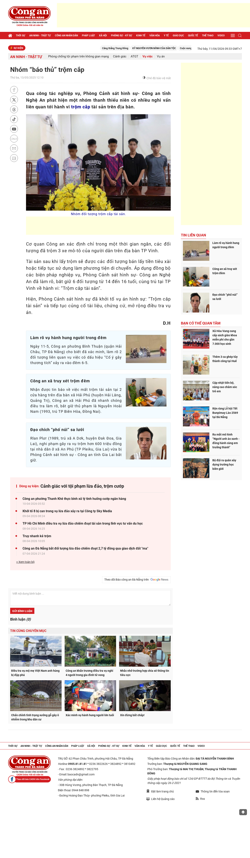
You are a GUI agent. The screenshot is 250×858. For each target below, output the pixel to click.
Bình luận (20, 619)
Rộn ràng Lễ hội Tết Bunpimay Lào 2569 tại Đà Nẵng (225, 413)
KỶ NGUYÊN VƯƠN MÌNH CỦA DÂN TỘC (166, 48)
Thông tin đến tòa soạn (213, 791)
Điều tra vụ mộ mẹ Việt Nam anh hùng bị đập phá (35, 673)
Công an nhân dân (66, 35)
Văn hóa (154, 35)
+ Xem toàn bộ (25, 562)
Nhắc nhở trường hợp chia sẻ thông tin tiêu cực (144, 673)
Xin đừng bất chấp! (132, 715)
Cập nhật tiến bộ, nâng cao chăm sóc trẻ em (224, 387)
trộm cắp (80, 106)
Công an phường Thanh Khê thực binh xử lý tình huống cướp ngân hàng (74, 499)
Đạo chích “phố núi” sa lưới (225, 297)
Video (221, 35)
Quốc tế (193, 35)
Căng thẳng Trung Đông (127, 48)
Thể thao (207, 35)
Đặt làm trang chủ (160, 791)
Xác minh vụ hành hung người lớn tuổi (90, 715)
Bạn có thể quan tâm (201, 323)
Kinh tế (140, 35)
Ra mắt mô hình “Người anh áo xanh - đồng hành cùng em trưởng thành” (225, 441)
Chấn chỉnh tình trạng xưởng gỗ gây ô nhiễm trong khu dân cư (35, 717)
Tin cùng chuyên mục (28, 631)
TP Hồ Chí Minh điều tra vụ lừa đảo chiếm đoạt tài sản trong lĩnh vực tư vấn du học (83, 523)
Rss (200, 798)
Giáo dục (178, 35)
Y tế (166, 35)
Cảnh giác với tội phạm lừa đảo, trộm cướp (82, 486)
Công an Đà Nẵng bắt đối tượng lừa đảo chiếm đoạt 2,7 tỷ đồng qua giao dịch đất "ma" (85, 548)
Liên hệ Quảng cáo (160, 799)
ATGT (134, 56)
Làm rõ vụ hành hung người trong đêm (225, 245)
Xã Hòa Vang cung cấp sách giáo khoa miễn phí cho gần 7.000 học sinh (224, 337)
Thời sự (20, 35)
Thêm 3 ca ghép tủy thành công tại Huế (225, 359)
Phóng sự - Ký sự (121, 35)
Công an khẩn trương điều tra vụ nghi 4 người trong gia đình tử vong (89, 673)
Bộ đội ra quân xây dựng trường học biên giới (224, 464)
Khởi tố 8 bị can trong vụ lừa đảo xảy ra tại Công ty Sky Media (67, 511)
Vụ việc (147, 56)
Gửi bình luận (22, 611)
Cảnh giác (119, 56)
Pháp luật (88, 35)
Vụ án (161, 56)
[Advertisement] (153, 15)
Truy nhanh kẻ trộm (37, 536)
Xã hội (103, 35)
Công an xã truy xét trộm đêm (224, 271)
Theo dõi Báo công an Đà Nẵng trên (136, 579)
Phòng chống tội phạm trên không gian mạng (78, 56)
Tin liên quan (193, 235)
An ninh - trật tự (40, 35)
